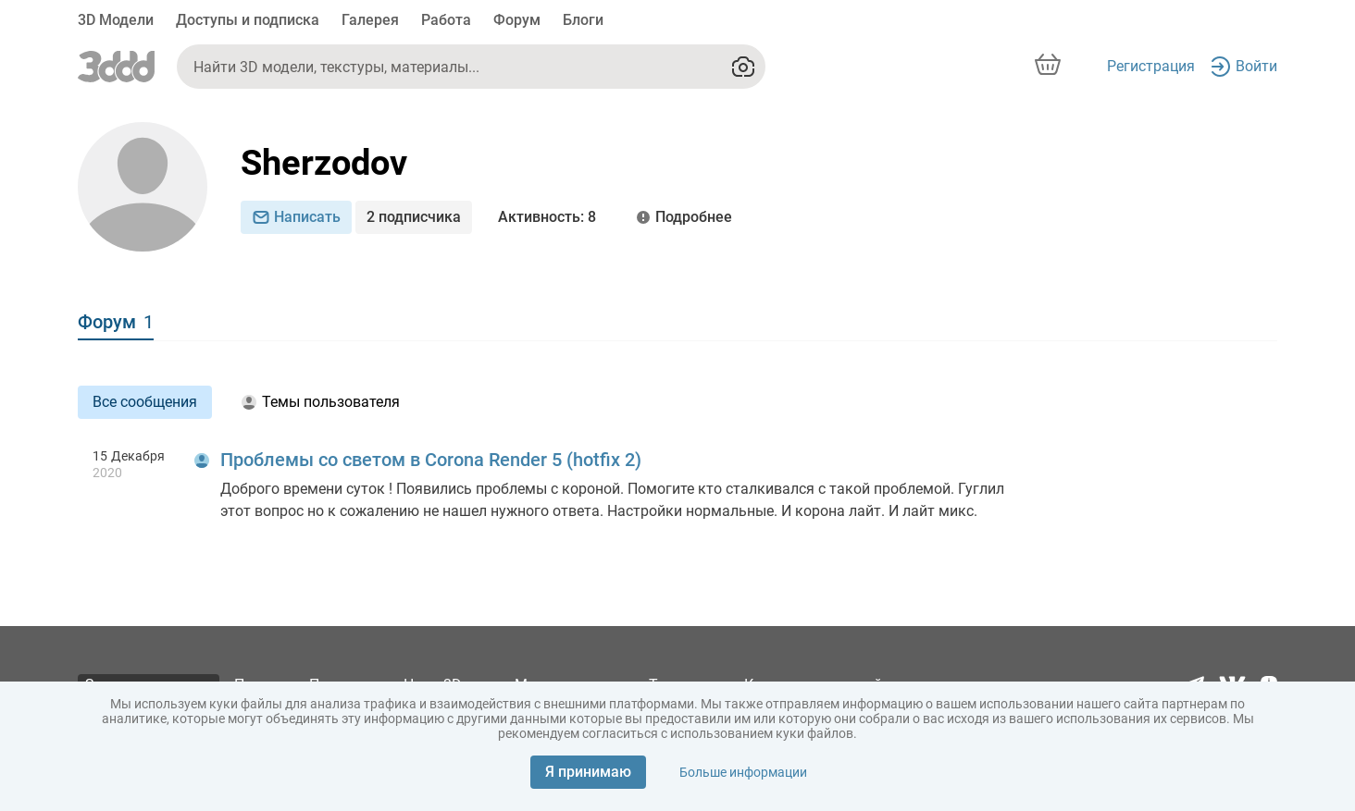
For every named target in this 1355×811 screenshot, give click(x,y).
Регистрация (1151, 66)
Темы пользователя (321, 402)
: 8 (547, 217)
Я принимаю (588, 771)
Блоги (583, 20)
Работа (446, 20)
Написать (296, 217)
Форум (517, 20)
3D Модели (116, 20)
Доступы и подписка (247, 20)
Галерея (370, 20)
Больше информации (743, 772)
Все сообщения (145, 402)
